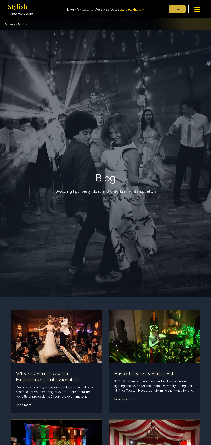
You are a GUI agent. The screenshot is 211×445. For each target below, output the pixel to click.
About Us (16, 24)
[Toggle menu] (197, 9)
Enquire (177, 9)
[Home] (6, 24)
